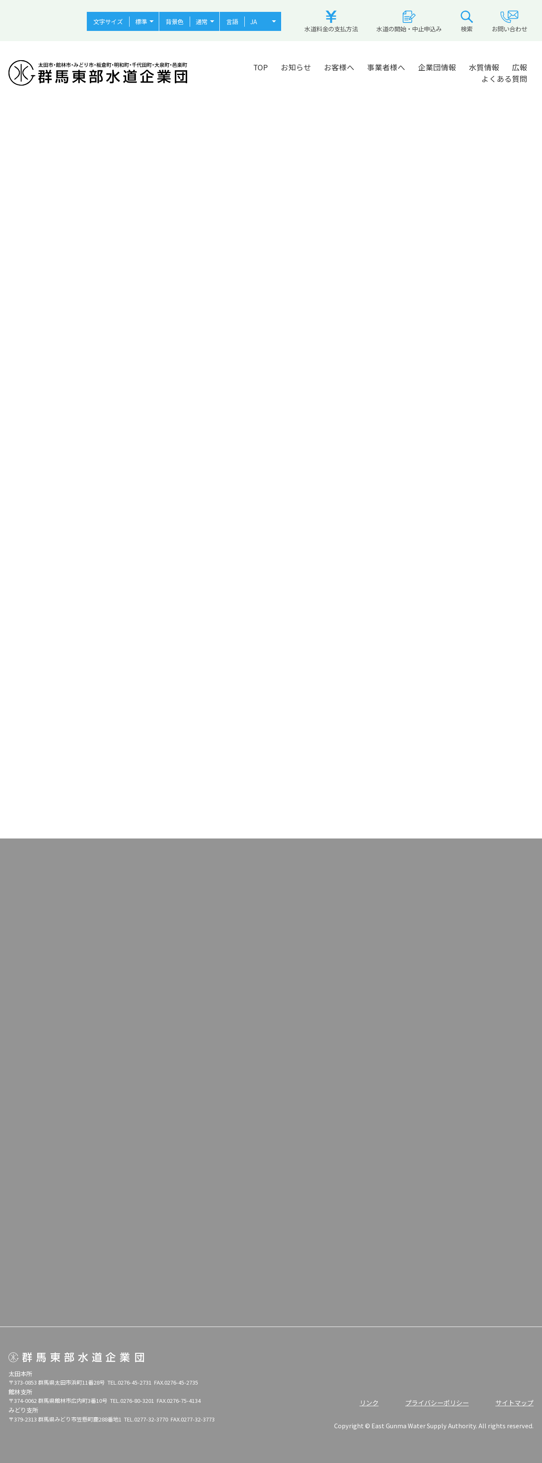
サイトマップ (514, 1402)
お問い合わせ (509, 22)
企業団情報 (437, 67)
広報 (519, 67)
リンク (369, 1402)
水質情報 (484, 67)
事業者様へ (386, 67)
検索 (467, 22)
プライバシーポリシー (437, 1402)
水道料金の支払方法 (331, 22)
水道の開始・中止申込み (409, 22)
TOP (260, 67)
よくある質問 (504, 78)
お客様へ (339, 67)
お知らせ (296, 67)
